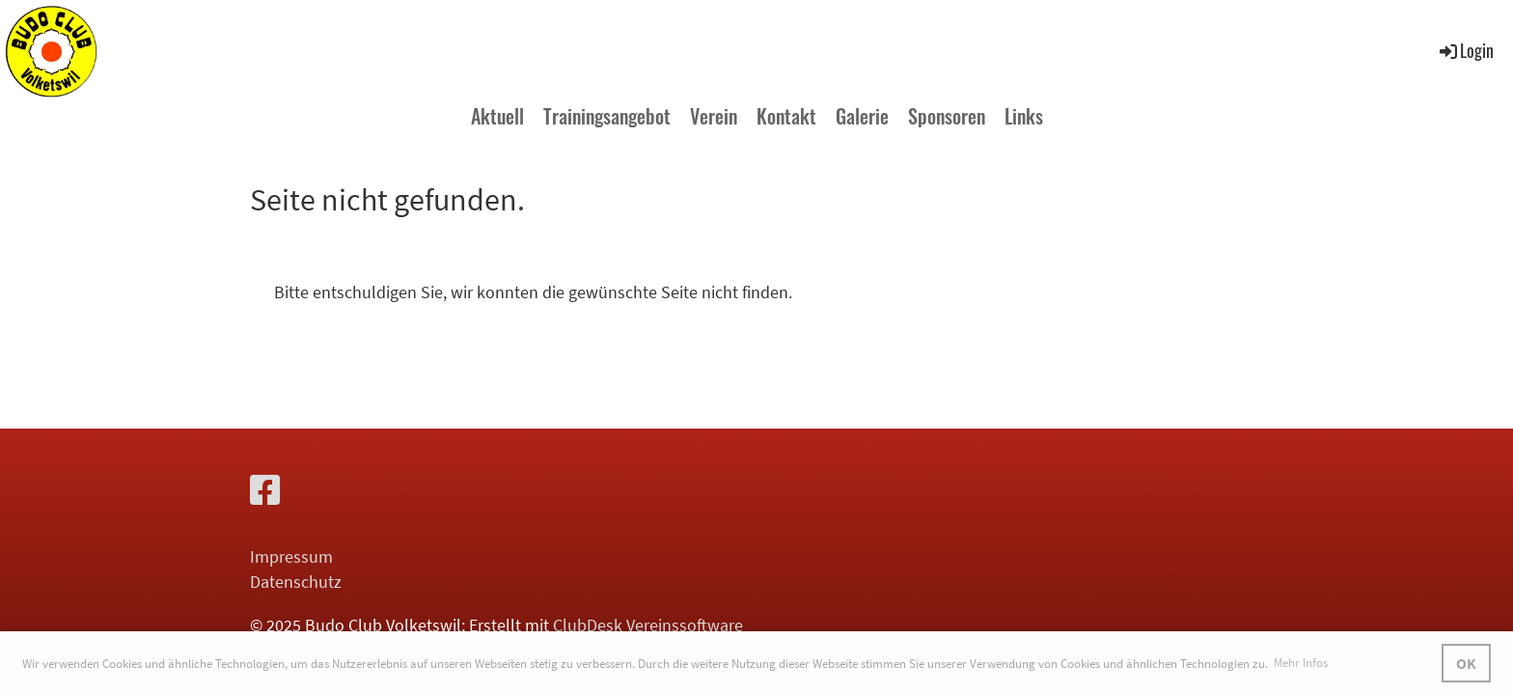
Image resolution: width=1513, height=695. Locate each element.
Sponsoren (946, 115)
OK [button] (1466, 663)
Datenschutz (296, 581)
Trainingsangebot (607, 115)
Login (1465, 50)
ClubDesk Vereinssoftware (648, 625)
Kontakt (786, 115)
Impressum (291, 556)
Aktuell (497, 115)
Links (1023, 115)
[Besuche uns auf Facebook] (265, 491)
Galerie (862, 115)
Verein (713, 115)
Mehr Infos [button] (1301, 662)
